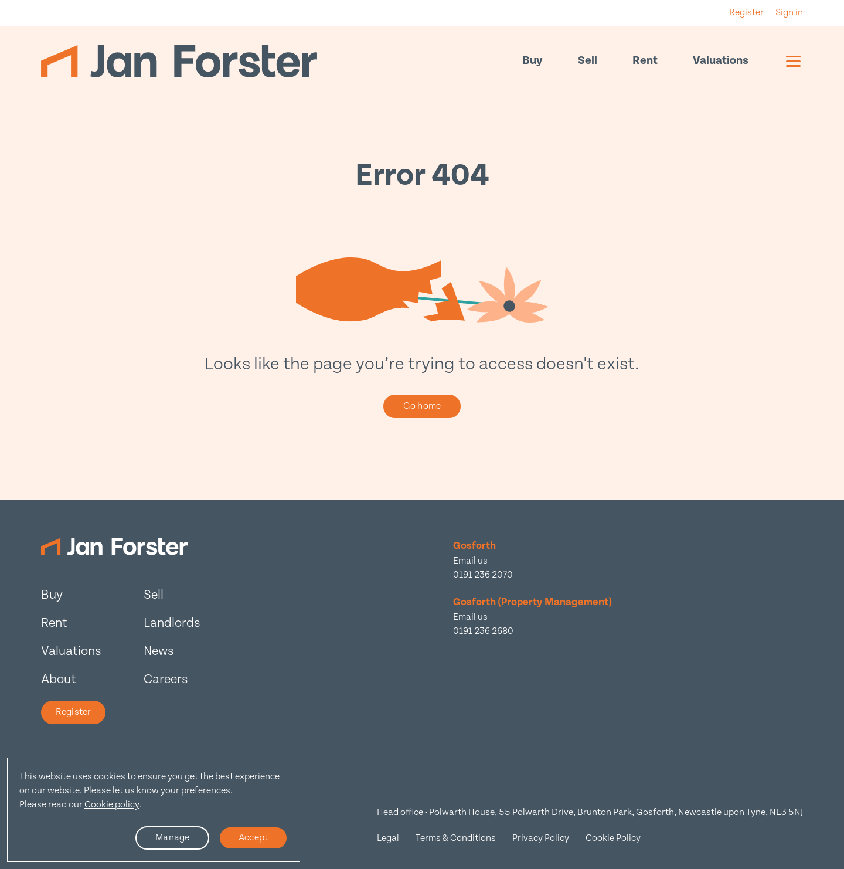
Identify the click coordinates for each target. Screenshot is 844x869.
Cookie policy (111, 804)
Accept (253, 837)
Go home (422, 406)
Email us (470, 560)
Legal (388, 838)
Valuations (720, 60)
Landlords (172, 623)
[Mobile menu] (793, 61)
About (58, 679)
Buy (532, 60)
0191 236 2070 (483, 575)
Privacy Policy (540, 838)
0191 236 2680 (483, 631)
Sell (587, 60)
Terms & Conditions (456, 838)
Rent (645, 60)
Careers (166, 679)
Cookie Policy (613, 838)
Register (73, 712)
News (159, 651)
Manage (172, 837)
